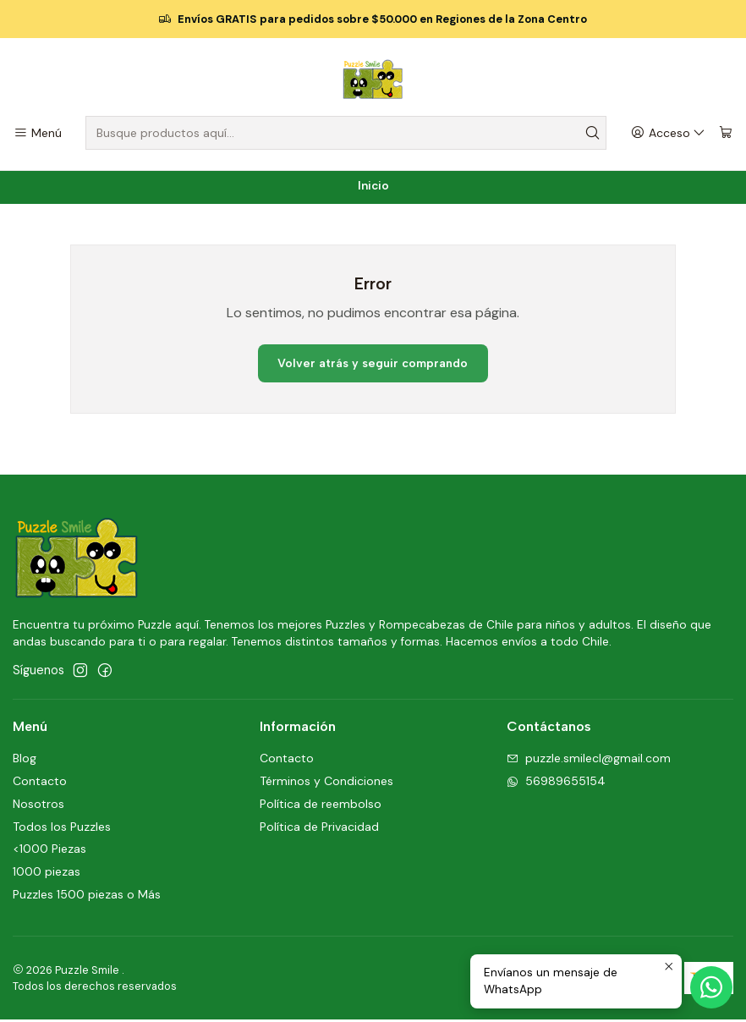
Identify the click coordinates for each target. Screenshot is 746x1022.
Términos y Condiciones (326, 783)
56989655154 (556, 783)
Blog (24, 760)
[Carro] (726, 133)
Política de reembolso (320, 806)
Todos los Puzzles (62, 829)
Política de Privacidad (319, 829)
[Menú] (37, 133)
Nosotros (38, 806)
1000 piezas (46, 874)
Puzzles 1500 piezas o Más (87, 896)
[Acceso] (668, 133)
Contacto (40, 783)
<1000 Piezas (49, 851)
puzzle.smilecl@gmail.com (589, 760)
